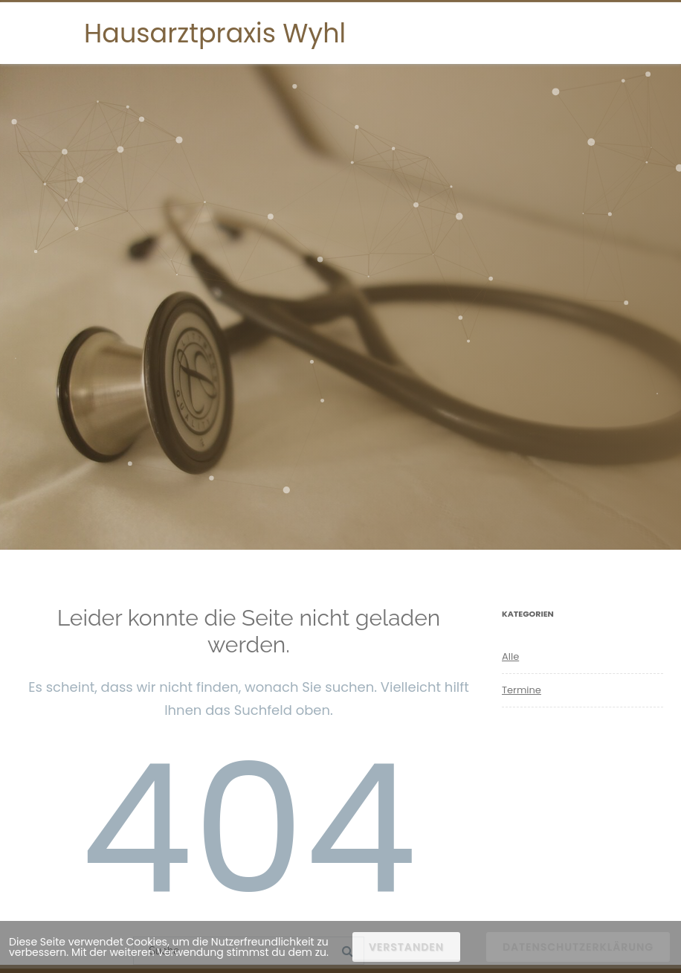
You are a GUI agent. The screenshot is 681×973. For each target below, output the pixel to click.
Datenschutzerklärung (578, 947)
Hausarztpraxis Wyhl (215, 33)
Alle (510, 656)
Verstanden (406, 947)
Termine (521, 690)
